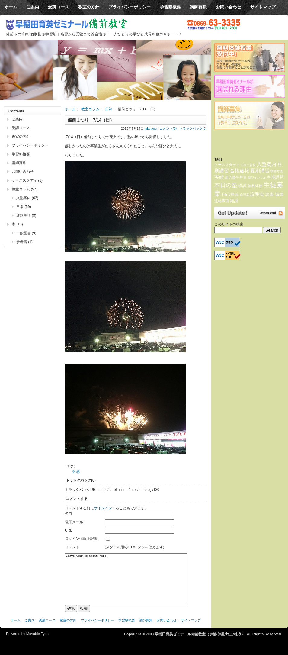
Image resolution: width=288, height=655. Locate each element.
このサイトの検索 (228, 224)
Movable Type (37, 643)
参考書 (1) (24, 242)
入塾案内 (266, 164)
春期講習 (275, 177)
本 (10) (17, 224)
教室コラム (90, 109)
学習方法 (276, 171)
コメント (72, 547)
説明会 (257, 194)
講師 (279, 194)
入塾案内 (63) (27, 198)
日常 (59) (23, 207)
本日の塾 (225, 185)
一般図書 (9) (26, 233)
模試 (242, 185)
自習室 (244, 194)
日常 (108, 109)
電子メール (74, 522)
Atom (249, 213)
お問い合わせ (23, 172)
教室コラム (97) (24, 189)
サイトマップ (191, 629)
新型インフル (257, 177)
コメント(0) (168, 128)
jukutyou (151, 128)
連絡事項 (221, 201)
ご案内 (17, 119)
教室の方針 (21, 137)
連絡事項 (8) (26, 215)
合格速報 (239, 170)
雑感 (76, 472)
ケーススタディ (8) (27, 180)
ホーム (70, 109)
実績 (219, 177)
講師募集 (19, 163)
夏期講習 (260, 170)
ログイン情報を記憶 (81, 539)
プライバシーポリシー (30, 145)
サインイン (103, 508)
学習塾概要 (21, 154)
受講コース (21, 128)
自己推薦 (230, 194)
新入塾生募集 (236, 177)
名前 (68, 513)
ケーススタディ (227, 165)
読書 (269, 194)
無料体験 (255, 186)
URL (68, 530)
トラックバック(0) (192, 128)
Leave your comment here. (126, 583)
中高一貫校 (248, 165)
